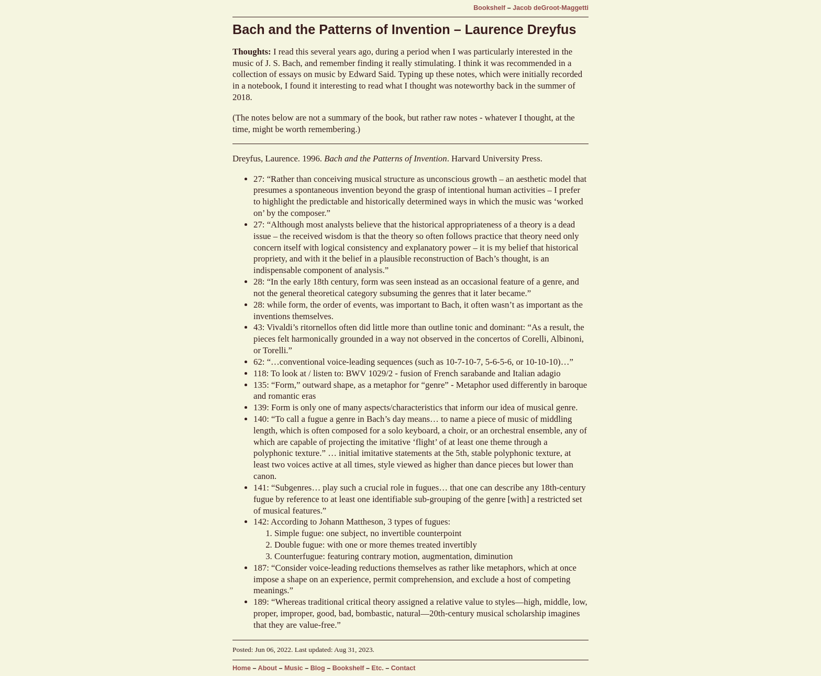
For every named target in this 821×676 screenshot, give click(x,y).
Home (241, 668)
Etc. (378, 668)
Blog (317, 668)
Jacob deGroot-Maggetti (551, 8)
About (267, 668)
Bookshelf (489, 8)
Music (293, 668)
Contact (403, 668)
